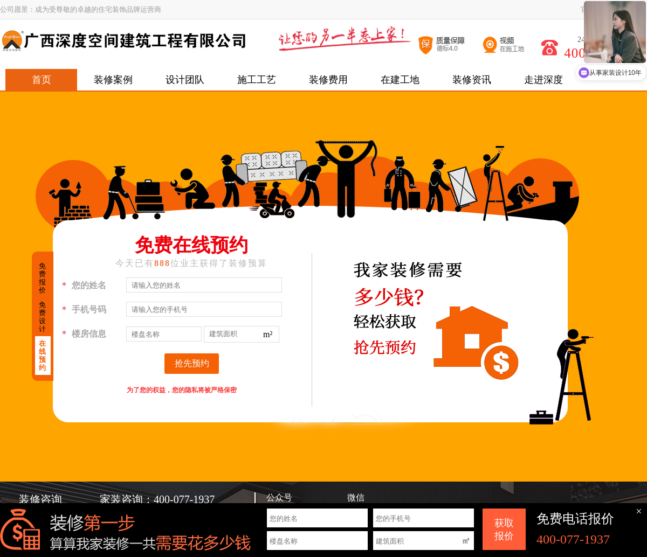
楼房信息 (84, 334)
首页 (41, 79)
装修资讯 (471, 79)
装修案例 (113, 79)
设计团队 (185, 79)
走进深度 (543, 79)
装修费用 (328, 79)
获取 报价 (504, 529)
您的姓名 (84, 285)
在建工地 (400, 79)
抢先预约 (192, 363)
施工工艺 (256, 79)
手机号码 (84, 310)
